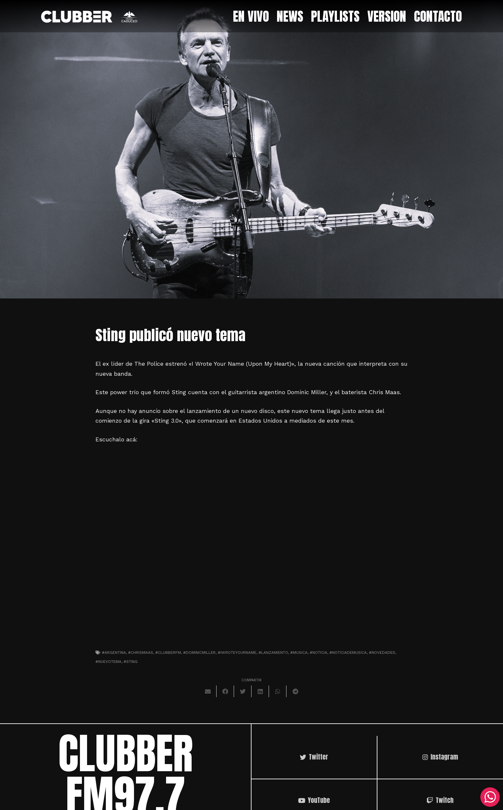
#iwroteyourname (237, 652)
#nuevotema (108, 661)
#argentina (114, 652)
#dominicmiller (199, 652)
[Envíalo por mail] (208, 691)
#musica (298, 652)
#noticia (318, 652)
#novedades (382, 652)
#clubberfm (168, 652)
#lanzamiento (273, 652)
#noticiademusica (348, 652)
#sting (131, 661)
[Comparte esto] (225, 691)
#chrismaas (140, 652)
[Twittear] (243, 691)
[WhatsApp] (490, 797)
